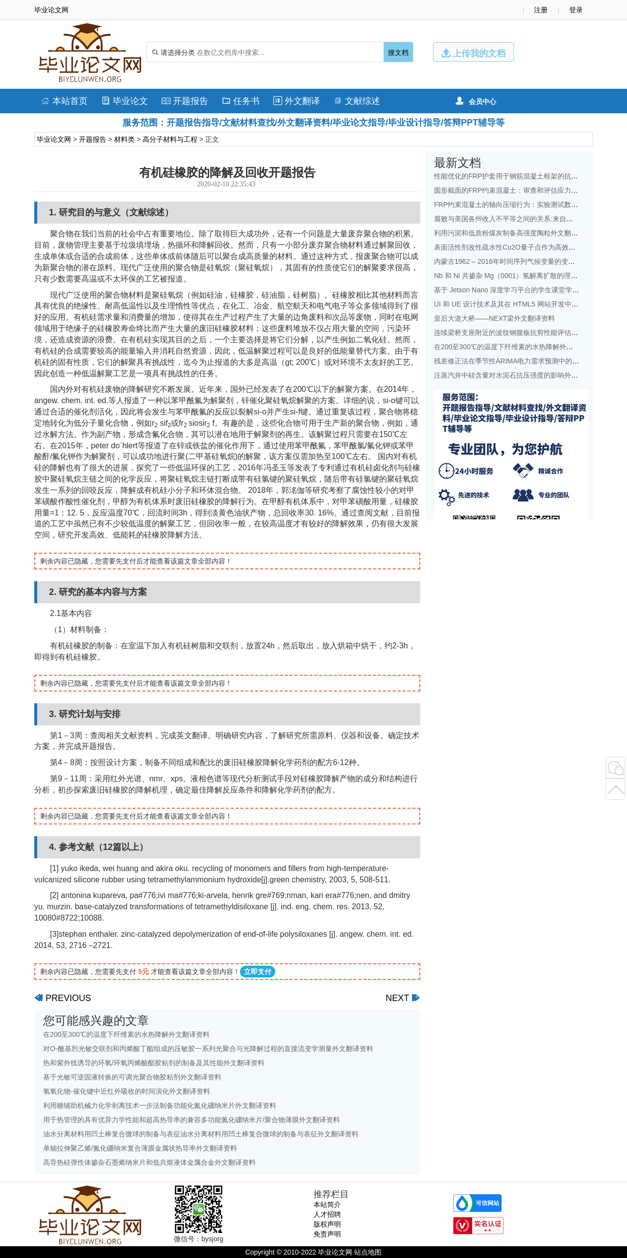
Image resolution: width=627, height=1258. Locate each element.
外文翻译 (296, 101)
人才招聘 (327, 1214)
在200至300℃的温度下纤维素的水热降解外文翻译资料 (126, 1034)
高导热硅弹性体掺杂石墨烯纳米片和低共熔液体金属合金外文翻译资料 (149, 1162)
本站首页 (64, 101)
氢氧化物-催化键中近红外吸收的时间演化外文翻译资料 (126, 1091)
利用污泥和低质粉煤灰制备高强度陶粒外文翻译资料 (513, 233)
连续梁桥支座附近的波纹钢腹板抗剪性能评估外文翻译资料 (523, 332)
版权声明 (327, 1224)
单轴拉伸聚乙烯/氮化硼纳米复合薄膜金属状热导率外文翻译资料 (140, 1148)
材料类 (124, 139)
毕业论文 (124, 101)
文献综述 (357, 101)
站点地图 (368, 1252)
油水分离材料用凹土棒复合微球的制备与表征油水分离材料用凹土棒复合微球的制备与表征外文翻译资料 (201, 1134)
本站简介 (327, 1204)
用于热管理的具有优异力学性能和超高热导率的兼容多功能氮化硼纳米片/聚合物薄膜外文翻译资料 (191, 1120)
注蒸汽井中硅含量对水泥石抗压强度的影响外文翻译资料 (519, 375)
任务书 (241, 101)
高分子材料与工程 (170, 139)
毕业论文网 (54, 139)
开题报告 (185, 101)
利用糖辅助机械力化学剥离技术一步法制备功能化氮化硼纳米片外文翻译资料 (159, 1105)
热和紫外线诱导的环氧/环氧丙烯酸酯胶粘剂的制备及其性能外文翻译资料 (154, 1063)
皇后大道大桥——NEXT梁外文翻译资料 (494, 318)
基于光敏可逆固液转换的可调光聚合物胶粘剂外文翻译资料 (132, 1077)
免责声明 (327, 1234)
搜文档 (398, 52)
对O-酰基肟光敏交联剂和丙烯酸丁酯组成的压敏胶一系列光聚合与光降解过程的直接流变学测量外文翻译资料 (208, 1049)
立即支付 (257, 972)
